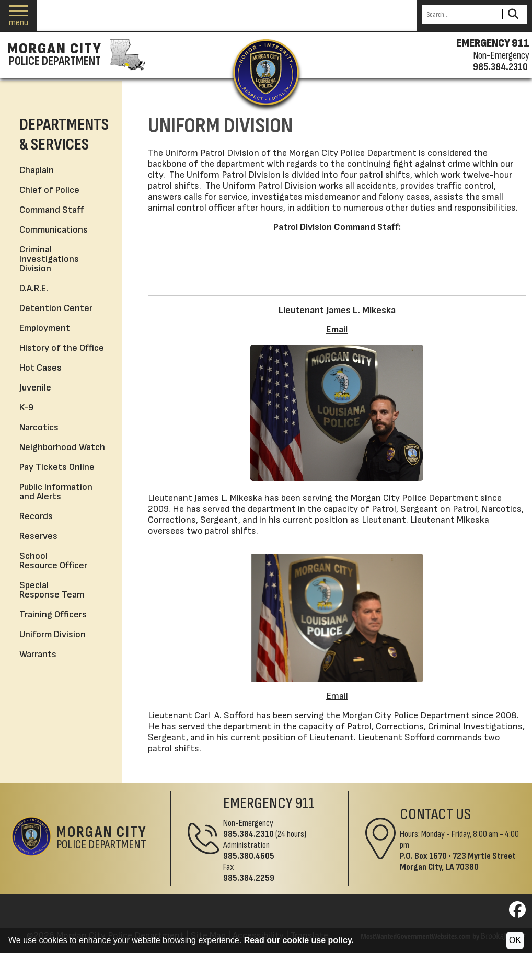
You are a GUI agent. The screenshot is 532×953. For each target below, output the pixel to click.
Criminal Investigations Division (49, 259)
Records (36, 516)
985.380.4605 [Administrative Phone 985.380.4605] (248, 856)
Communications (53, 229)
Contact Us (435, 814)
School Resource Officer (53, 560)
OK (515, 940)
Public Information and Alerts (55, 491)
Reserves (38, 536)
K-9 (26, 407)
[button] (18, 16)
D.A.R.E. (33, 288)
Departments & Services (64, 134)
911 (305, 803)
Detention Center (55, 308)
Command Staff (51, 209)
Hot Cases (40, 367)
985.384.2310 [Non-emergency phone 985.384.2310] (500, 67)
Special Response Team (51, 590)
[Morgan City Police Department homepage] (74, 55)
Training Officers (53, 614)
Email (337, 329)
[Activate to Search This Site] (513, 14)
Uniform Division (52, 634)
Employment (44, 328)
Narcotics (39, 427)
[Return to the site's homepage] (266, 72)
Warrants (37, 654)
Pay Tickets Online (57, 467)
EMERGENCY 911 (492, 43)
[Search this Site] (460, 14)
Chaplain (36, 170)
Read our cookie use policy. (299, 940)
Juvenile (35, 387)
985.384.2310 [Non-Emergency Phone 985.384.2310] (248, 834)
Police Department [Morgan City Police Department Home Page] (101, 838)
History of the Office (61, 347)
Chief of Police (49, 190)
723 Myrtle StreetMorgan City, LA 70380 (458, 861)
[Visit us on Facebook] (517, 913)
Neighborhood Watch (62, 447)
